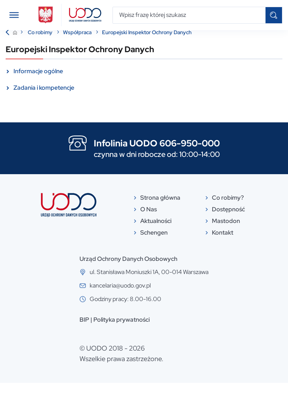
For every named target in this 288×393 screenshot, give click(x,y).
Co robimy (41, 42)
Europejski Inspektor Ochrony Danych (147, 42)
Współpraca (78, 42)
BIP (84, 330)
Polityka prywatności (121, 330)
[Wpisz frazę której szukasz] (189, 15)
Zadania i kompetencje (44, 98)
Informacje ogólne (38, 81)
